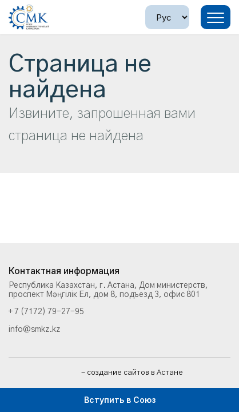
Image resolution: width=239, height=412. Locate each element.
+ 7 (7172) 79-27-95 (46, 312)
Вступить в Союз (120, 400)
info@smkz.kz (34, 330)
